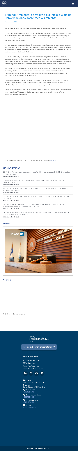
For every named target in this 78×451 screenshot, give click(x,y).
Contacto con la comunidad (33, 369)
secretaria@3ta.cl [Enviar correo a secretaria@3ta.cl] (29, 407)
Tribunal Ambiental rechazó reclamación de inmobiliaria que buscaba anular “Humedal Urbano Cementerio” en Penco (34, 181)
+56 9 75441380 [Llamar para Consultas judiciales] (28, 397)
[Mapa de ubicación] (39, 426)
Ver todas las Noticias (31, 360)
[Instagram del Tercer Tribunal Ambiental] (42, 373)
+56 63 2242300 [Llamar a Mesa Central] (28, 392)
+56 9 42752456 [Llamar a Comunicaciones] (28, 402)
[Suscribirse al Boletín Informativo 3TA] (39, 347)
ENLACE (53, 161)
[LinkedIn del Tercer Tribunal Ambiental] (25, 373)
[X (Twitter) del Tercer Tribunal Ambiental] (31, 373)
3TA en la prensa (29, 363)
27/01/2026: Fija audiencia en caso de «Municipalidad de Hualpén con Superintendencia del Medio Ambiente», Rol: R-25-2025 (35, 189)
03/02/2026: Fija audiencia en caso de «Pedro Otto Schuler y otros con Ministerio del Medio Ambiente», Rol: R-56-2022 (37, 197)
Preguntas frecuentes (31, 366)
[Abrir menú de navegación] (73, 3)
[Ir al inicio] (4, 3)
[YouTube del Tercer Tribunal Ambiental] (36, 373)
